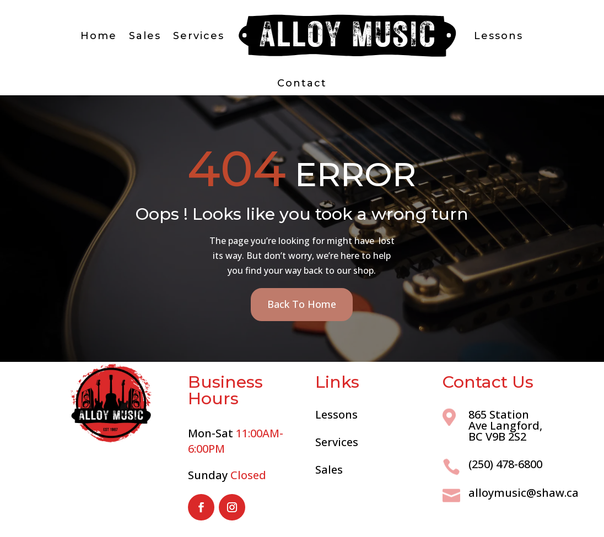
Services (198, 36)
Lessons (498, 36)
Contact (302, 83)
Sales (145, 36)
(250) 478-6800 (505, 464)
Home (98, 36)
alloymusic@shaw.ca (523, 492)
